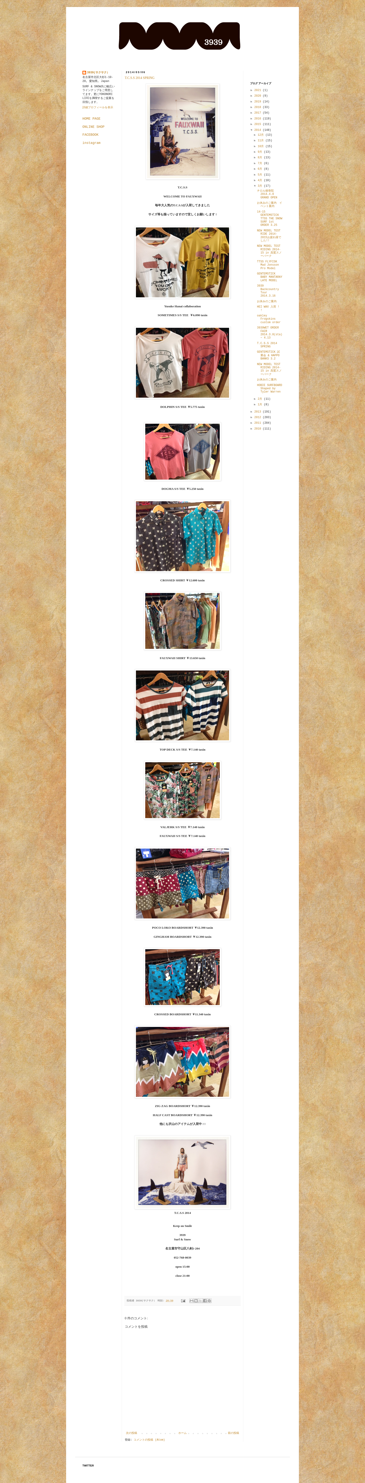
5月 (261, 174)
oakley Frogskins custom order (269, 319)
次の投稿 (131, 1433)
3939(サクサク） (98, 72)
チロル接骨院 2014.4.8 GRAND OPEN (267, 194)
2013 (258, 411)
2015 (258, 124)
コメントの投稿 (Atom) (149, 1440)
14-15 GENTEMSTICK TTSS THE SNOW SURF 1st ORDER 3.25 (269, 218)
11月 (262, 140)
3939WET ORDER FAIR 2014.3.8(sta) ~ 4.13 (269, 332)
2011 (258, 423)
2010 (258, 428)
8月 (261, 157)
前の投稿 (233, 1433)
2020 (258, 96)
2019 (258, 101)
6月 (261, 169)
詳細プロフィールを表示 (97, 107)
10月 (262, 146)
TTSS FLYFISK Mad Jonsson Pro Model (268, 265)
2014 (258, 130)
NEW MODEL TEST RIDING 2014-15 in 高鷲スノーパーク (269, 251)
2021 (258, 90)
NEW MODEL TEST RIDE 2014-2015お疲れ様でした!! (269, 235)
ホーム (182, 1433)
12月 (262, 135)
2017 (258, 113)
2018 (258, 107)
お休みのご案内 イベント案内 (269, 204)
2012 (258, 417)
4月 (261, 180)
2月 (261, 399)
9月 (261, 152)
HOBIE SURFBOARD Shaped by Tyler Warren (269, 389)
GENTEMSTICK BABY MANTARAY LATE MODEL (269, 277)
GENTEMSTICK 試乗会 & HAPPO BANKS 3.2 (268, 355)
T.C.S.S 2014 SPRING (140, 78)
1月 (261, 404)
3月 (261, 186)
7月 (261, 163)
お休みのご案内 (267, 301)
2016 (258, 118)
